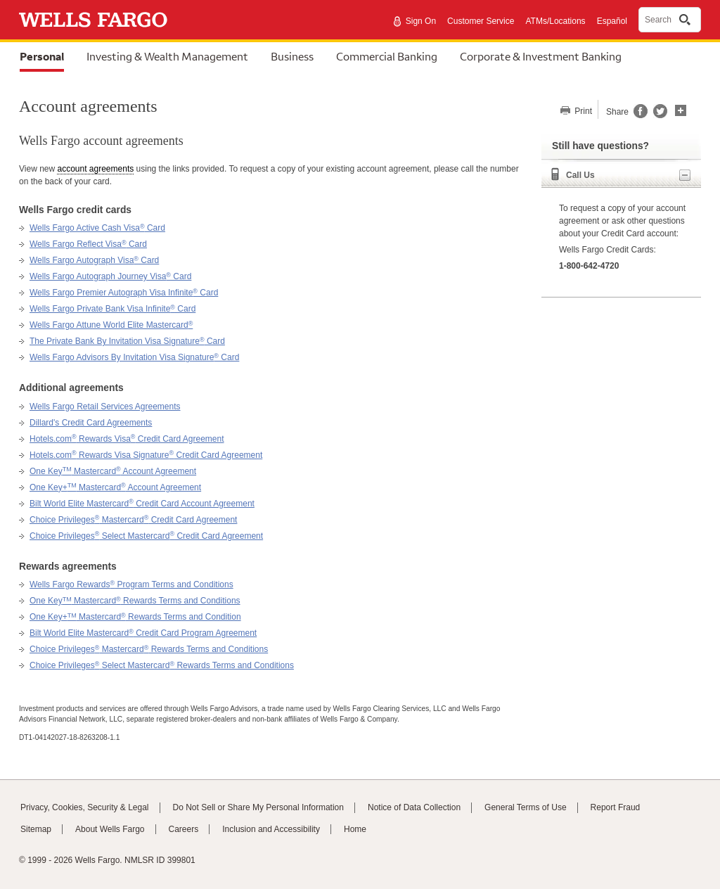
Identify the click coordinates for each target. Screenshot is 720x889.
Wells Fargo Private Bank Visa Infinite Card (112, 309)
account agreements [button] (95, 169)
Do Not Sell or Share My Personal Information (258, 807)
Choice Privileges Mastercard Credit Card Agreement (133, 520)
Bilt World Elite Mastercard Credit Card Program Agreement (143, 633)
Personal (42, 56)
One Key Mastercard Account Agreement (113, 471)
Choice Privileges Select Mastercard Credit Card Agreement (146, 536)
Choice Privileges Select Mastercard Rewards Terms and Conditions (162, 665)
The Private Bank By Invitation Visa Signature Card (127, 341)
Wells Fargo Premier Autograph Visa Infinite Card (124, 293)
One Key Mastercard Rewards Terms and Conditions (135, 601)
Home (355, 829)
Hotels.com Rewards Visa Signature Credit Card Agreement (146, 455)
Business (292, 56)
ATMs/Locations (555, 21)
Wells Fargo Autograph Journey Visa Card (110, 276)
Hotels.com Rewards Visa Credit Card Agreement (127, 439)
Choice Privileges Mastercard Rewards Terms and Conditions (149, 649)
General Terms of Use (525, 807)
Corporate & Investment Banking (541, 56)
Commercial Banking (386, 56)
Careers (184, 829)
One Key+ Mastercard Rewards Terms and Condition (135, 617)
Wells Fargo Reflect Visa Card (88, 244)
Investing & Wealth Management (167, 56)
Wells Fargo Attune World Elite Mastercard (111, 325)
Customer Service (480, 21)
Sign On (421, 21)
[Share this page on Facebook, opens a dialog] (639, 115)
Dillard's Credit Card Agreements (91, 423)
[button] (680, 109)
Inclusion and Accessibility (271, 829)
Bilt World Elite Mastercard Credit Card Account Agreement (142, 504)
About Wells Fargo (110, 829)
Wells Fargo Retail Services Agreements (105, 406)
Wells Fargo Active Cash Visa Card (97, 228)
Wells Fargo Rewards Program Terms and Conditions (131, 584)
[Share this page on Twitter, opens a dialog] (657, 115)
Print (582, 111)
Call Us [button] (628, 175)
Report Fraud (616, 807)
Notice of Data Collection (414, 807)
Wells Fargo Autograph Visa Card (94, 260)
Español (612, 21)
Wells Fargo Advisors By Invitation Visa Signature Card (134, 357)
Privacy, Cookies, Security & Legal (84, 807)
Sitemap (35, 829)
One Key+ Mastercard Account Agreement (115, 487)
